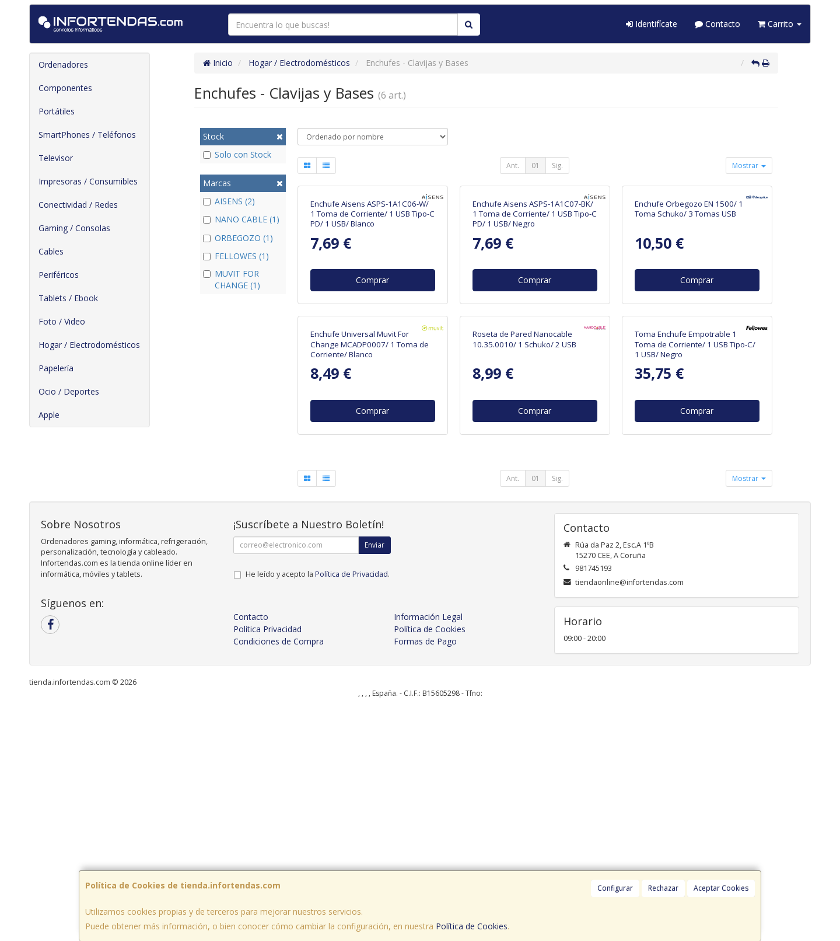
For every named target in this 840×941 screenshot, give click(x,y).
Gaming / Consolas (74, 227)
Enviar (374, 777)
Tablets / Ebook (68, 298)
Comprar (372, 396)
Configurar (615, 888)
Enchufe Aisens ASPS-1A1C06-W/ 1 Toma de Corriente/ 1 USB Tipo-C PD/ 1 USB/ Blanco (372, 330)
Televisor (55, 157)
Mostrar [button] (749, 165)
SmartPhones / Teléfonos (87, 134)
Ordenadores (63, 64)
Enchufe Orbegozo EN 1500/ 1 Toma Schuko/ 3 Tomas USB (689, 325)
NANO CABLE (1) (241, 219)
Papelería (56, 368)
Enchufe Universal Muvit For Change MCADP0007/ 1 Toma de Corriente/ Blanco (369, 576)
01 (535, 165)
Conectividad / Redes (78, 204)
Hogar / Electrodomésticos (89, 344)
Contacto (717, 23)
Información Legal (428, 848)
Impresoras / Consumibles (88, 181)
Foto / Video (61, 321)
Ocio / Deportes (68, 391)
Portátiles (56, 111)
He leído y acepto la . (318, 806)
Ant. (512, 165)
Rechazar (663, 888)
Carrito (780, 23)
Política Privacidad (267, 860)
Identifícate (651, 23)
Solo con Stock (237, 154)
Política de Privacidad (351, 806)
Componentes (65, 87)
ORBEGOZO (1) (238, 237)
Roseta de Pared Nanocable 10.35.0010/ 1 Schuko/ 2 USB (524, 571)
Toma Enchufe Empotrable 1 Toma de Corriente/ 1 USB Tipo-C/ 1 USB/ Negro (695, 576)
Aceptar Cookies (721, 888)
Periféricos (58, 274)
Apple (49, 414)
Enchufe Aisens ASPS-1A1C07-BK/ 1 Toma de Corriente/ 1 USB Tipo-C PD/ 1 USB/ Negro (535, 330)
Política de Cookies (472, 926)
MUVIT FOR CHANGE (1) (231, 279)
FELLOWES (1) (236, 256)
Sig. (557, 165)
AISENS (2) (229, 201)
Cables (51, 251)
